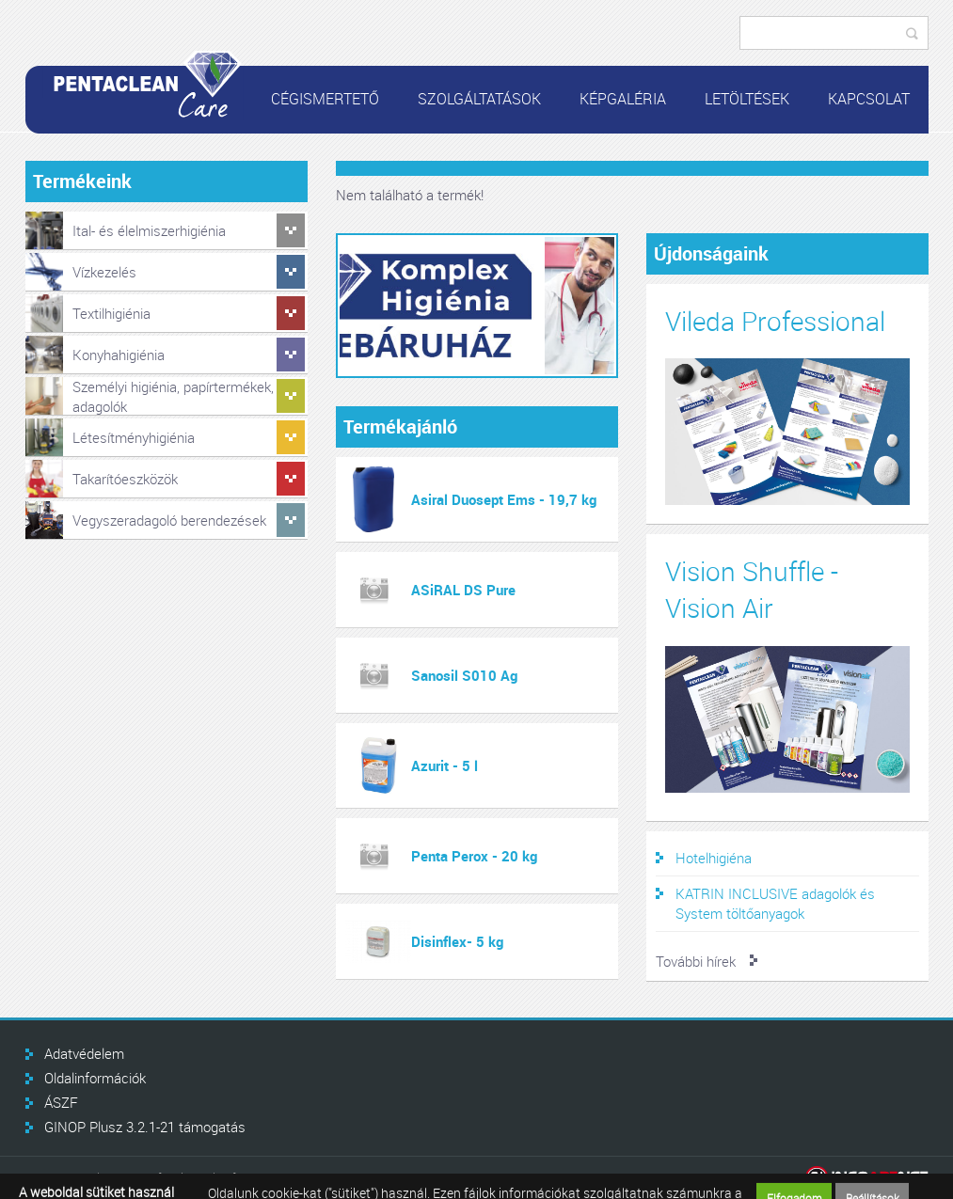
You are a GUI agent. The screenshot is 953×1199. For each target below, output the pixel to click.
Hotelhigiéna (713, 857)
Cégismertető (325, 98)
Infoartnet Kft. (867, 1178)
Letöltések (747, 98)
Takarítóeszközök (125, 478)
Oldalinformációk (95, 1077)
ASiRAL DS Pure (463, 589)
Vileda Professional (775, 321)
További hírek (696, 961)
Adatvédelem (84, 1053)
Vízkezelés (104, 271)
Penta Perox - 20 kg (474, 855)
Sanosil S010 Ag (464, 675)
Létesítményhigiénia (133, 437)
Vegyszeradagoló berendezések (169, 520)
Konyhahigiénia (118, 354)
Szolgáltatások (479, 98)
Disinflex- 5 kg (457, 941)
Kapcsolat (869, 98)
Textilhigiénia (111, 313)
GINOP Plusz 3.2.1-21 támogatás (145, 1126)
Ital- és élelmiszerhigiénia (149, 230)
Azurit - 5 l (444, 765)
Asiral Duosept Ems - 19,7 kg (503, 499)
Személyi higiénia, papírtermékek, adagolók (173, 396)
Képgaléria (623, 98)
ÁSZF (61, 1102)
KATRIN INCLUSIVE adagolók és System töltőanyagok (775, 903)
